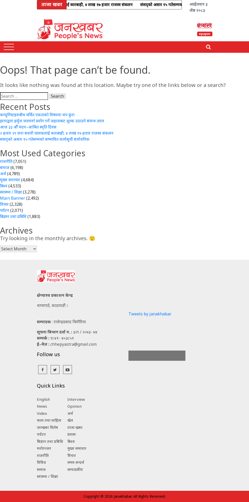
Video (42, 413)
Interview (76, 399)
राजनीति (6, 161)
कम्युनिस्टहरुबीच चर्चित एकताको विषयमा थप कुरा (37, 115)
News (42, 406)
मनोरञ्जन (44, 448)
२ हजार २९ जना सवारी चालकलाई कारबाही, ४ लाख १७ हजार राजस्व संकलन (56, 133)
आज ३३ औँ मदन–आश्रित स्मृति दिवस (28, 127)
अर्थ (3, 173)
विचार (4, 204)
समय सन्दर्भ (75, 462)
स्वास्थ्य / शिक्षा (11, 192)
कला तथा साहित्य (49, 420)
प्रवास (71, 434)
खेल (70, 420)
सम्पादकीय (75, 469)
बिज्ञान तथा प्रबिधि (13, 216)
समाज (4, 167)
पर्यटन (4, 210)
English (43, 399)
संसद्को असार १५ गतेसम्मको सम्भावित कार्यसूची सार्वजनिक (45, 139)
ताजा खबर (74, 427)
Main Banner (12, 198)
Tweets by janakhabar (149, 314)
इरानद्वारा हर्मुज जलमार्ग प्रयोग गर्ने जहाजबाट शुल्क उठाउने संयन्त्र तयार (52, 121)
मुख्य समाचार (10, 180)
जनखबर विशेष (47, 427)
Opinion (74, 406)
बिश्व (3, 186)
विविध (41, 462)
